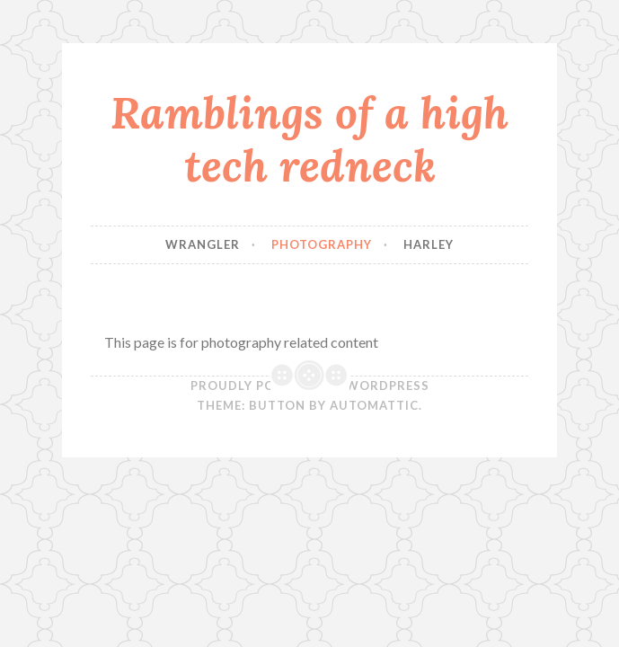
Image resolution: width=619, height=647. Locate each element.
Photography (321, 244)
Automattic (374, 405)
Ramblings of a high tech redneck (309, 138)
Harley (428, 244)
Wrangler (202, 244)
